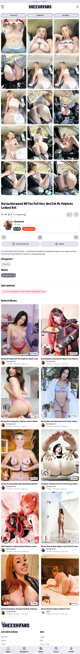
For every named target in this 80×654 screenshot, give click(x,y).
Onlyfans (6, 264)
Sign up (3, 641)
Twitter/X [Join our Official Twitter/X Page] (44, 1)
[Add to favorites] (4, 237)
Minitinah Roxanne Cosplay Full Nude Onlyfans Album (20, 609)
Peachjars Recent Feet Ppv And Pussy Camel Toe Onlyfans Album (60, 484)
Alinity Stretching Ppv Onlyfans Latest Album (19, 421)
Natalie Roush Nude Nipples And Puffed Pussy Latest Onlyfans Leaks (60, 546)
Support (4, 637)
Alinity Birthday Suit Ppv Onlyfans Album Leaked (20, 359)
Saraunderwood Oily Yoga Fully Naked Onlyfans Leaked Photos (20, 484)
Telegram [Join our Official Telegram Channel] (35, 1)
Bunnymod (19, 221)
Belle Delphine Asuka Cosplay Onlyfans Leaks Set (20, 546)
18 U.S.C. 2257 (45, 644)
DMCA (41, 641)
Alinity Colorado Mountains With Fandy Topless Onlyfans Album (60, 421)
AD (43, 613)
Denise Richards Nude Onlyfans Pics (55, 609)
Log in (3, 644)
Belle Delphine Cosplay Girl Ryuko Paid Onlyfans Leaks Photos (60, 359)
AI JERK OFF (40, 15)
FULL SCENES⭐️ (66, 15)
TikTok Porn (14, 15)
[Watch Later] (40, 237)
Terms (42, 637)
